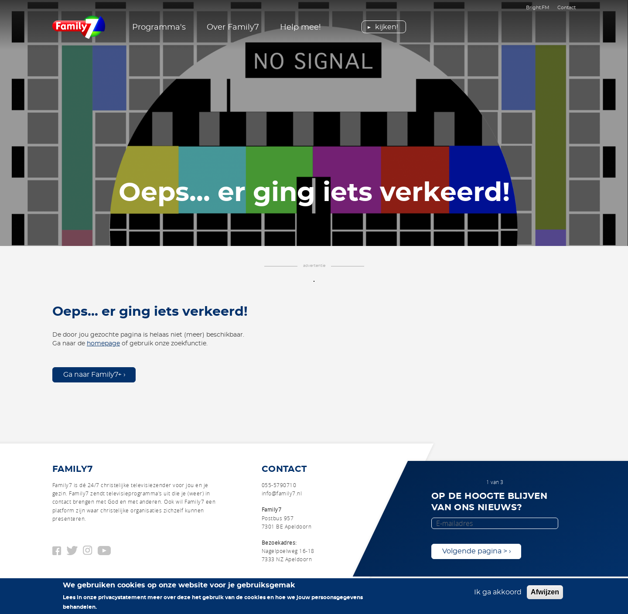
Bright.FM (538, 7)
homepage (103, 344)
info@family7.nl (282, 493)
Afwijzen (545, 592)
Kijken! (386, 27)
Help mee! (300, 27)
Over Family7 (233, 27)
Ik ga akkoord (498, 592)
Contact (566, 7)
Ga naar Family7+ (92, 374)
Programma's (159, 27)
